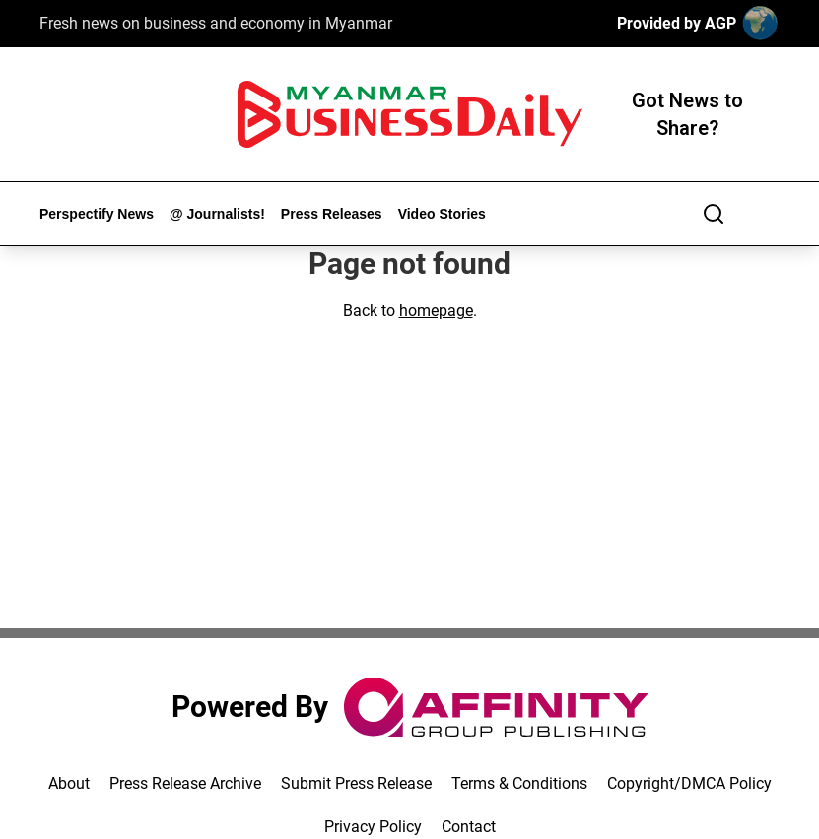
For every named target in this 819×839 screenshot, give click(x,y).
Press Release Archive (185, 783)
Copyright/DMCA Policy (689, 783)
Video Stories (442, 214)
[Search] (713, 213)
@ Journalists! (217, 214)
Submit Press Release (356, 783)
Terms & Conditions (519, 783)
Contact (469, 826)
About (69, 783)
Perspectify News (96, 214)
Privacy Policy (373, 826)
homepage (436, 310)
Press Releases (331, 214)
